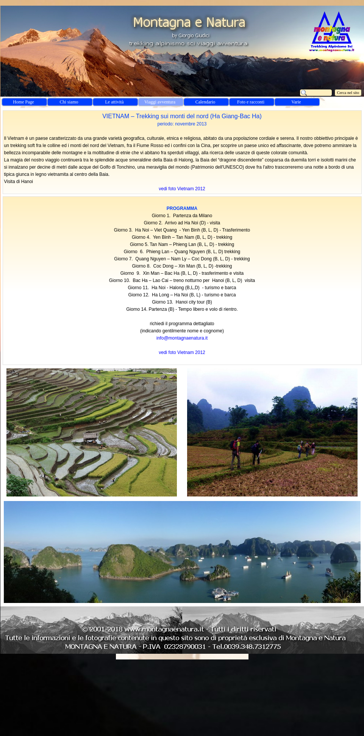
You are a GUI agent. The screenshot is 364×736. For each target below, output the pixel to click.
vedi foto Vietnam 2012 (182, 188)
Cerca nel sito (348, 93)
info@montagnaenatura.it (182, 338)
